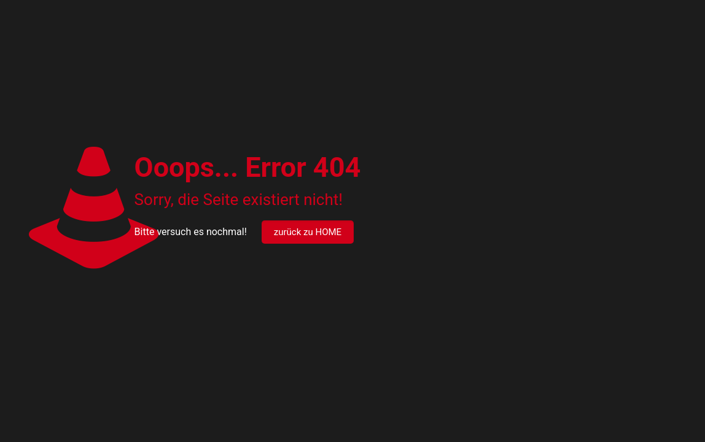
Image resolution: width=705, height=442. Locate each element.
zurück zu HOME (307, 232)
